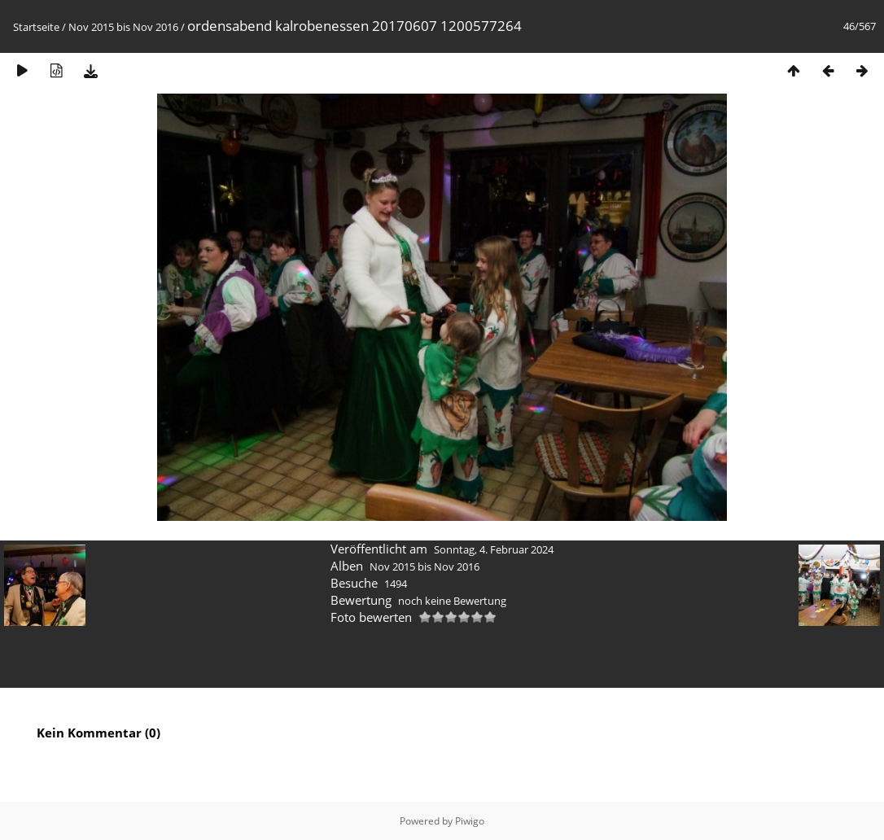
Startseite (36, 27)
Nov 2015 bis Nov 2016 (123, 27)
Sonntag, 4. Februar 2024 (494, 549)
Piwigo (469, 821)
